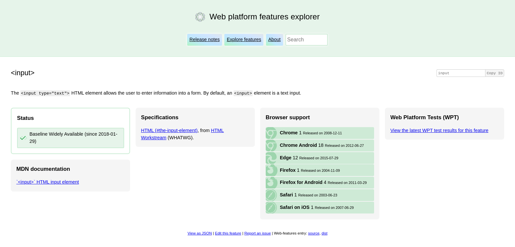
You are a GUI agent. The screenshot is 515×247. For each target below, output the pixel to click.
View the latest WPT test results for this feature (439, 130)
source (314, 233)
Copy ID (495, 73)
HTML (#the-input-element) (169, 130)
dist (324, 233)
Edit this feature (228, 233)
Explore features (244, 39)
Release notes (205, 39)
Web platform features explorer (265, 16)
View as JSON (200, 233)
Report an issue (257, 233)
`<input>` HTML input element (47, 182)
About (274, 39)
